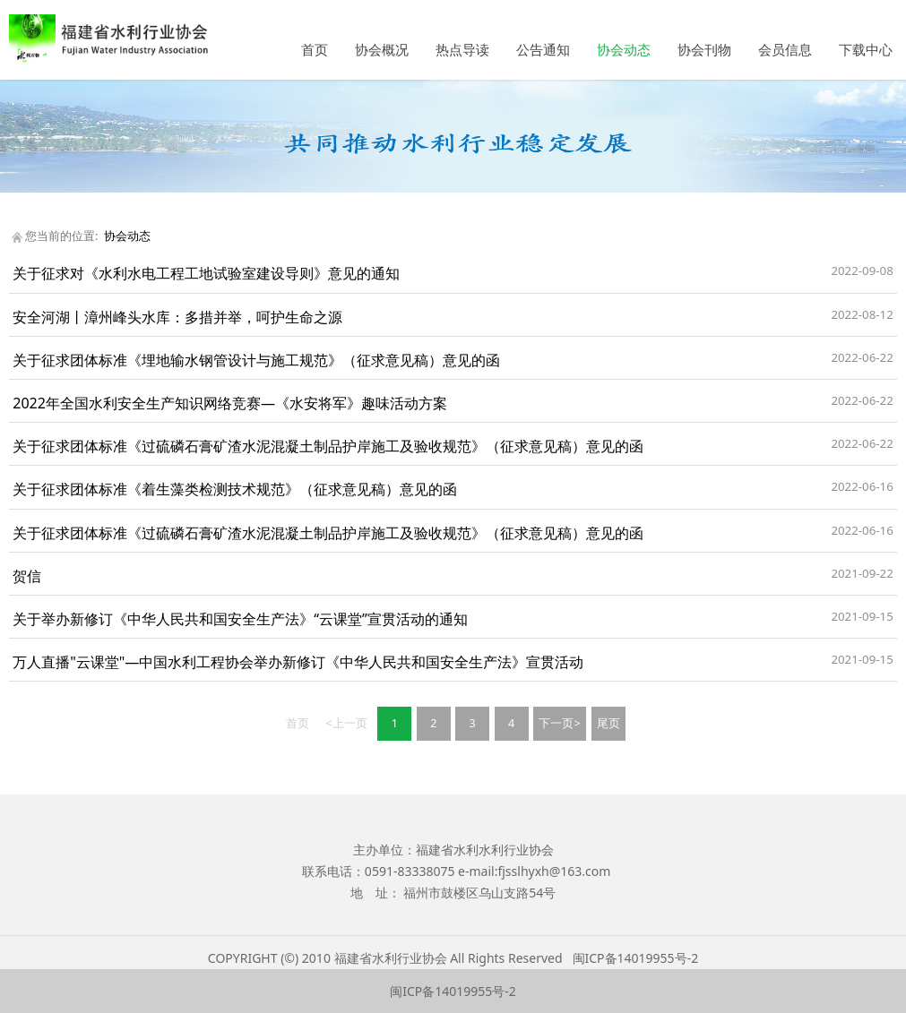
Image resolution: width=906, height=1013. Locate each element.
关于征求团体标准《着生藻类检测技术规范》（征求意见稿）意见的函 (235, 489)
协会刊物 (704, 49)
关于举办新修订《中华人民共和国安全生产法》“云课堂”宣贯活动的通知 (240, 619)
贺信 (27, 576)
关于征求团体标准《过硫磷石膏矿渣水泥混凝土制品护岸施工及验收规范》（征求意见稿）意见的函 (328, 446)
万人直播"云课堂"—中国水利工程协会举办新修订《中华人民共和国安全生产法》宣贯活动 (298, 662)
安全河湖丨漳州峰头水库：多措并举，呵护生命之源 (177, 317)
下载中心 (866, 49)
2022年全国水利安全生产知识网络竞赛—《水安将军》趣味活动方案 (230, 403)
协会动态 (624, 49)
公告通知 (543, 49)
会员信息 (785, 49)
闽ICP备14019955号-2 (636, 957)
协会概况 (382, 49)
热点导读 (462, 49)
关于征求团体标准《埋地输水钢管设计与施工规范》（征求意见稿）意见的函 (256, 360)
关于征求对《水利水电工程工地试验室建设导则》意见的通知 (206, 273)
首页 (314, 49)
